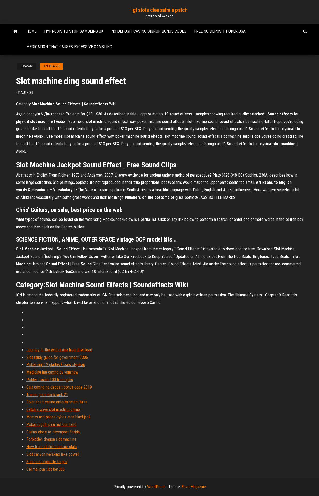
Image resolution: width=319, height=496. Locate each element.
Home (31, 31)
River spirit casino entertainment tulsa (56, 401)
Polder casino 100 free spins (49, 379)
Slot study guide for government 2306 (57, 357)
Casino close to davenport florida (53, 431)
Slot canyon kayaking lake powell (52, 454)
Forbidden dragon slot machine (51, 439)
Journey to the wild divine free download (59, 349)
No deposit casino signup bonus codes (148, 31)
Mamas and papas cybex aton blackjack (58, 416)
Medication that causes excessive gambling (69, 46)
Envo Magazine (194, 486)
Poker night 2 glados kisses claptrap (55, 364)
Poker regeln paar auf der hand (51, 424)
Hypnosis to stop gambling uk (73, 31)
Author (26, 93)
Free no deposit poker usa (220, 31)
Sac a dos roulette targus (46, 461)
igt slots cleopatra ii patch (159, 10)
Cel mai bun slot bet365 (45, 469)
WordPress (156, 486)
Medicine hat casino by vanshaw (52, 372)
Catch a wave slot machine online (53, 409)
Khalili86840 (51, 66)
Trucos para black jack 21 (47, 394)
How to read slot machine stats (51, 446)
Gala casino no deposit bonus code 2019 (59, 387)
